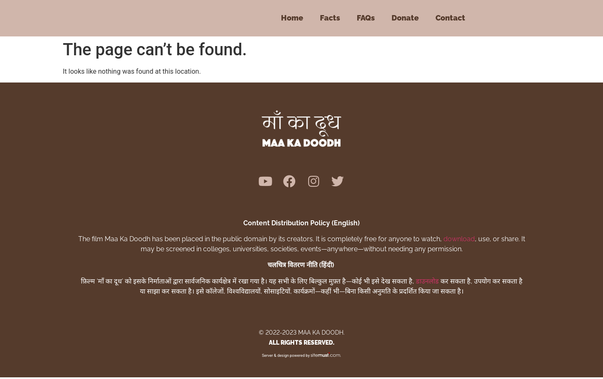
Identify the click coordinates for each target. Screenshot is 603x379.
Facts (330, 17)
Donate (405, 17)
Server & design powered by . (301, 357)
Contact (450, 17)
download (459, 241)
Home (292, 17)
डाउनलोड (427, 283)
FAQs (366, 17)
